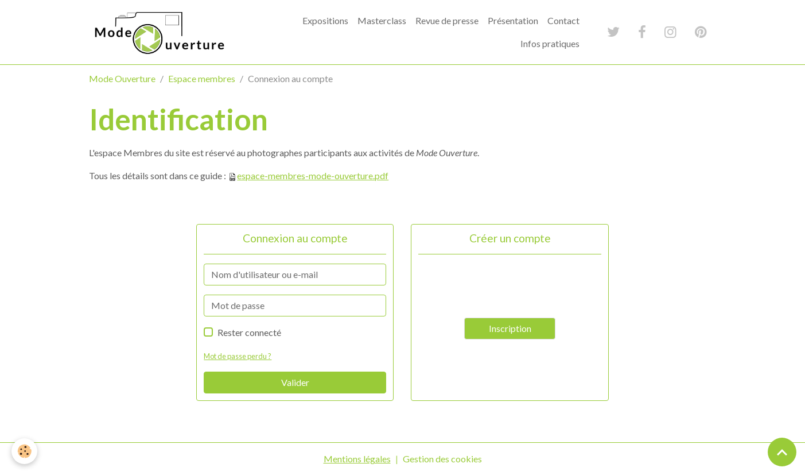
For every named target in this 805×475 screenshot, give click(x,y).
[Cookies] (24, 451)
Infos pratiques (550, 43)
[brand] (159, 32)
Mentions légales (357, 458)
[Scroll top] (782, 452)
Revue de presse (447, 20)
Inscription (510, 328)
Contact (563, 20)
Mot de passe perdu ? (237, 356)
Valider (295, 382)
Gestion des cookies (442, 458)
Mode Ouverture (122, 78)
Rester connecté (249, 332)
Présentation (513, 20)
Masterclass (381, 20)
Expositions (325, 20)
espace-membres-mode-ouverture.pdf (312, 175)
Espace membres (201, 78)
